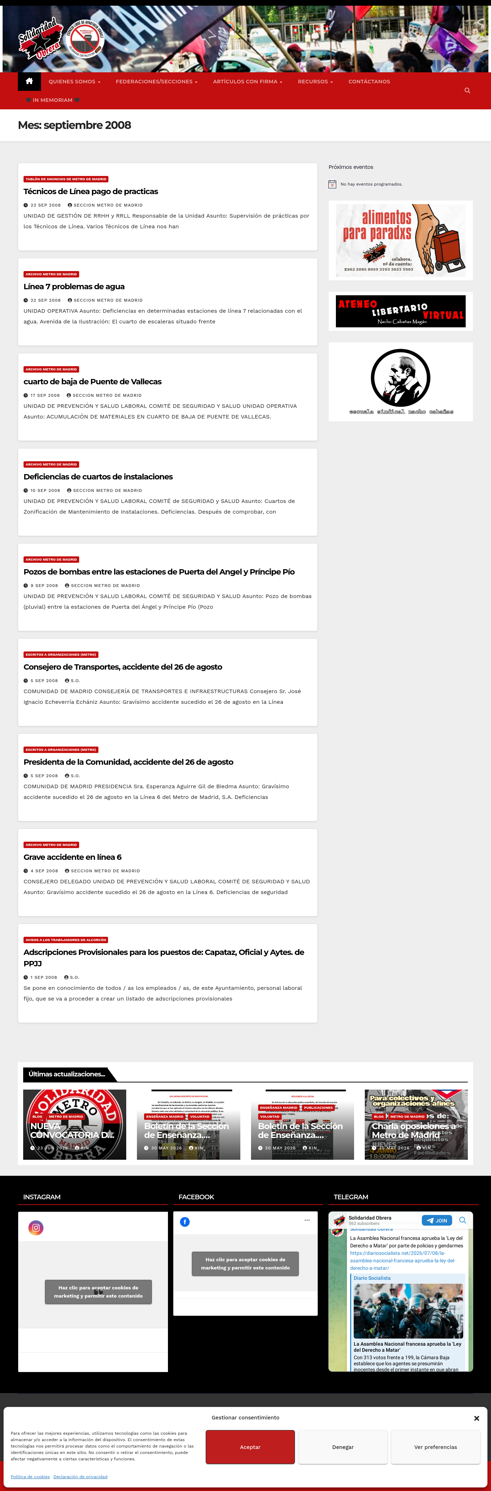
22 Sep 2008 (47, 300)
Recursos (314, 81)
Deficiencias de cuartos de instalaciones (98, 477)
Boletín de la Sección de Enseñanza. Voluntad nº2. (186, 1135)
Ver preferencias (435, 1447)
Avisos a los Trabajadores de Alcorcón (66, 940)
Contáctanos (369, 81)
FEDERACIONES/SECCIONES (155, 81)
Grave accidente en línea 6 (72, 857)
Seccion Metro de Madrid (105, 205)
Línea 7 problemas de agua (74, 286)
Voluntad (199, 1116)
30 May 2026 (167, 1147)
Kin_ (83, 1147)
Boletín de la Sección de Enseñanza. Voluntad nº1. (300, 1135)
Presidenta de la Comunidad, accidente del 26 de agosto (128, 762)
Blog (37, 1116)
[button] (476, 1417)
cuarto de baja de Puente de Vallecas (93, 381)
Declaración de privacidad (80, 1476)
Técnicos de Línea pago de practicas (91, 191)
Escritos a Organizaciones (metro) (61, 654)
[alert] (400, 184)
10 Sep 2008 (46, 490)
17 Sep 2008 (46, 395)
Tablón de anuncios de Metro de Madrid (66, 179)
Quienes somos (73, 81)
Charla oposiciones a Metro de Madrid (414, 1130)
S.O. (72, 680)
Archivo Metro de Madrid (51, 274)
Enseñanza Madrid (164, 1116)
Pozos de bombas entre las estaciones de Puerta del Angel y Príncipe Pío (159, 572)
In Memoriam (53, 100)
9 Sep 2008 (45, 585)
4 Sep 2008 (45, 870)
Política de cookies (30, 1476)
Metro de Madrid (66, 1116)
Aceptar (250, 1447)
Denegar (343, 1447)
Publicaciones (318, 1108)
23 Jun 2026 (53, 1147)
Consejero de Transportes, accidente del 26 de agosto (123, 667)
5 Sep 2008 (45, 680)
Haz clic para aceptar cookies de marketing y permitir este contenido (98, 1292)
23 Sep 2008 (47, 205)
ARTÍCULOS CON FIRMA (246, 81)
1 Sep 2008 (45, 977)
